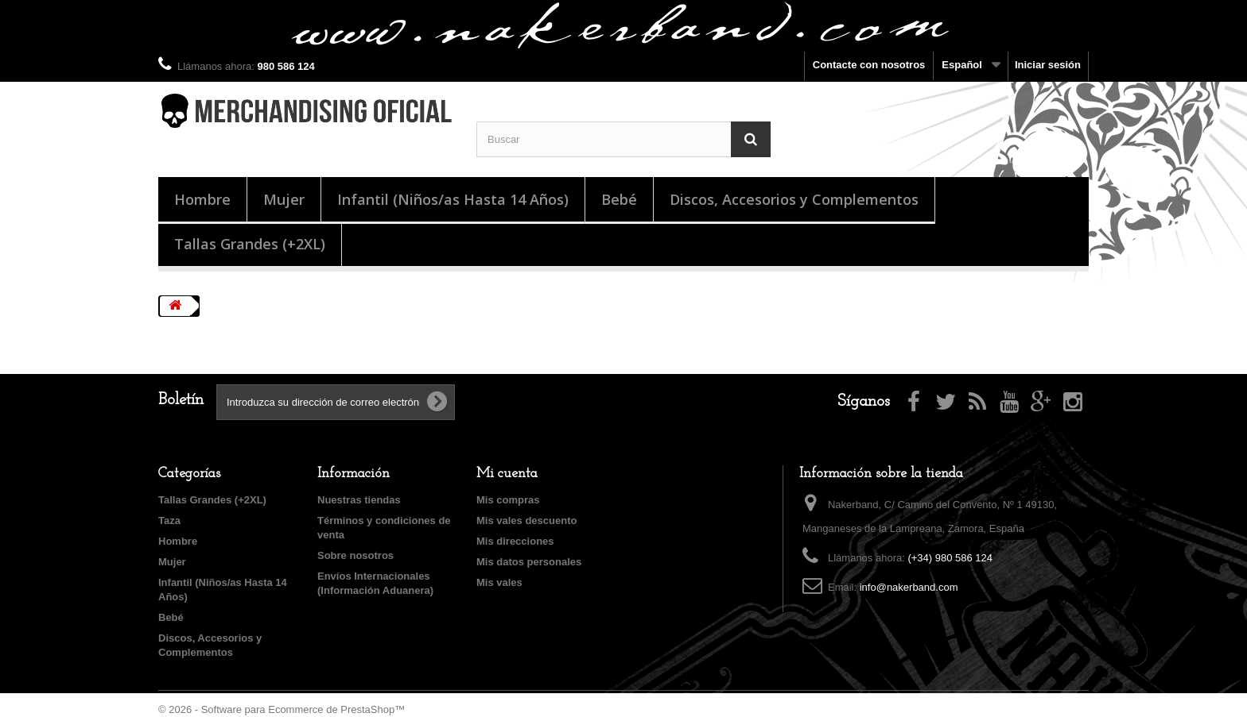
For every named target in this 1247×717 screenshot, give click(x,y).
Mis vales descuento (526, 520)
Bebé (619, 199)
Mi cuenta (507, 473)
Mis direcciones (515, 541)
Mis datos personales (528, 562)
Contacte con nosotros (869, 65)
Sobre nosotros (355, 555)
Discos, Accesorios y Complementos (794, 199)
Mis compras (507, 500)
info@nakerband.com (909, 587)
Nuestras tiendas (359, 500)
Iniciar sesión (1048, 65)
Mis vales (499, 582)
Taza (169, 520)
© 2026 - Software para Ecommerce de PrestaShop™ (281, 709)
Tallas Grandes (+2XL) (249, 243)
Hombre (202, 199)
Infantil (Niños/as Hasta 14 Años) (453, 199)
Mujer (284, 199)
